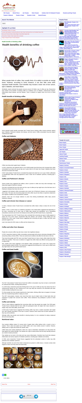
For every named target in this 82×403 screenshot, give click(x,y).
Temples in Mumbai (63, 215)
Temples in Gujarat (63, 185)
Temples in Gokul (63, 183)
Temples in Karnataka (64, 201)
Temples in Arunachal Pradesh (66, 167)
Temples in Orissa (63, 224)
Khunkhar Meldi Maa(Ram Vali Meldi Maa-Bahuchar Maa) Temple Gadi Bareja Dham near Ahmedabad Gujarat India (22, 32)
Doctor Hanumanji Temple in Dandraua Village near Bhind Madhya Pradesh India (71, 68)
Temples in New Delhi (64, 222)
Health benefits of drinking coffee (20, 44)
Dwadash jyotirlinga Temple (69, 12)
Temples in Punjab (63, 229)
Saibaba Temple (63, 158)
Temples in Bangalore (64, 174)
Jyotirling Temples (63, 156)
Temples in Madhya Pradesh (66, 208)
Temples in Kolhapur (64, 206)
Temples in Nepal (20, 15)
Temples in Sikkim (63, 242)
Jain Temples (26, 12)
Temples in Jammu (63, 197)
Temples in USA (63, 247)
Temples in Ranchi (63, 236)
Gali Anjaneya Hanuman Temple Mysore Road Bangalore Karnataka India (71, 87)
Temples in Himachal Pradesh (66, 190)
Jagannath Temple (63, 149)
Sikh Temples (6, 12)
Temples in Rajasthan (64, 233)
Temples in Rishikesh (64, 238)
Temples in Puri (63, 231)
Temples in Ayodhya (64, 172)
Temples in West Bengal (65, 256)
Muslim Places (16, 12)
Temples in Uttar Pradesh (65, 249)
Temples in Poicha (63, 226)
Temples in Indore (63, 195)
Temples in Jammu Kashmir (65, 199)
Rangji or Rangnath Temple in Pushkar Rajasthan (10, 37)
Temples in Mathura (63, 213)
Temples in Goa (63, 181)
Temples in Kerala (63, 204)
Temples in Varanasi (64, 254)
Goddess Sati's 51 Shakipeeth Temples (51, 12)
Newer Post (4, 384)
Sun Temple (62, 160)
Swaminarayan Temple (64, 163)
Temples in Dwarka (63, 179)
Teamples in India (31, 15)
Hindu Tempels (35, 12)
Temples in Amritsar (64, 165)
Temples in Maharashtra (65, 210)
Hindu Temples (62, 142)
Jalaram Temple (63, 154)
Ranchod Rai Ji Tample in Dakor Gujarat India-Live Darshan (12, 35)
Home (29, 384)
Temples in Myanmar (64, 217)
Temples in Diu (62, 176)
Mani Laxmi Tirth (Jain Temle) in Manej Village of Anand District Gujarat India (71, 42)
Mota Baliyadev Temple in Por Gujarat (8, 30)
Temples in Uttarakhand (64, 252)
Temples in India (63, 192)
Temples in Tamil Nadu (64, 245)
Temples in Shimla (63, 240)
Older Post (53, 384)
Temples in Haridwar (64, 188)
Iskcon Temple (62, 147)
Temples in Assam (63, 169)
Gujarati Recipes (42, 15)
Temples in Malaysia (8, 15)
